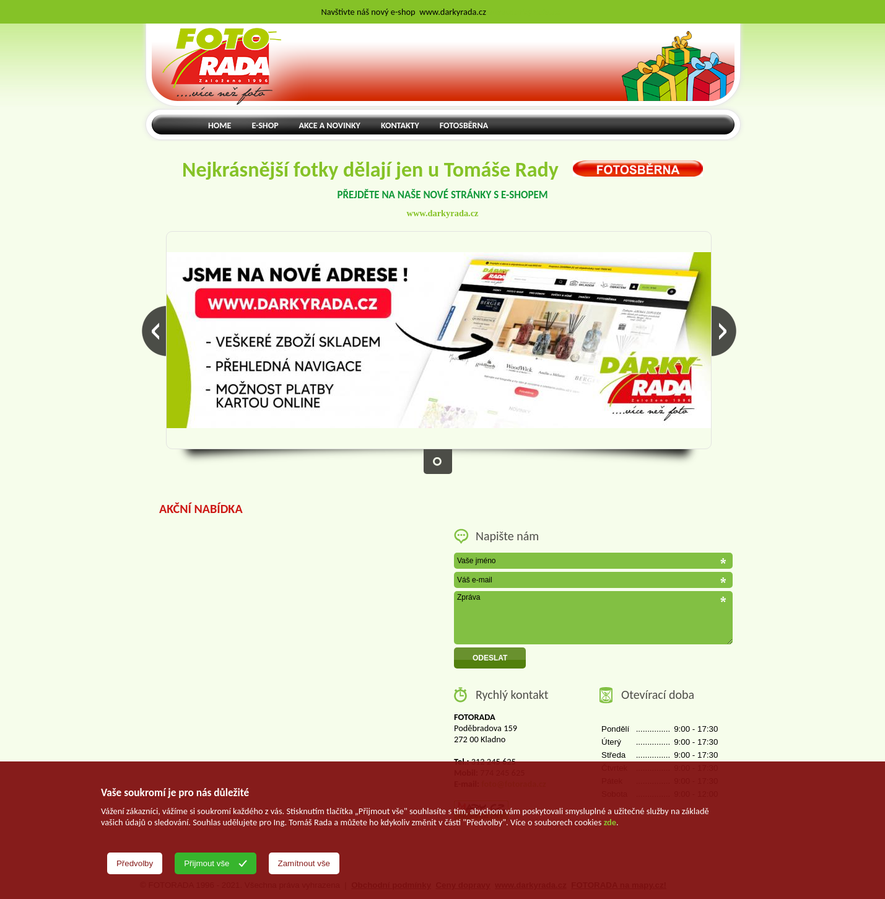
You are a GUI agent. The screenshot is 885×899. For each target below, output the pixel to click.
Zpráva (593, 617)
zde (610, 822)
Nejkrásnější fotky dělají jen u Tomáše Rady (442, 169)
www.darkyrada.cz (443, 213)
